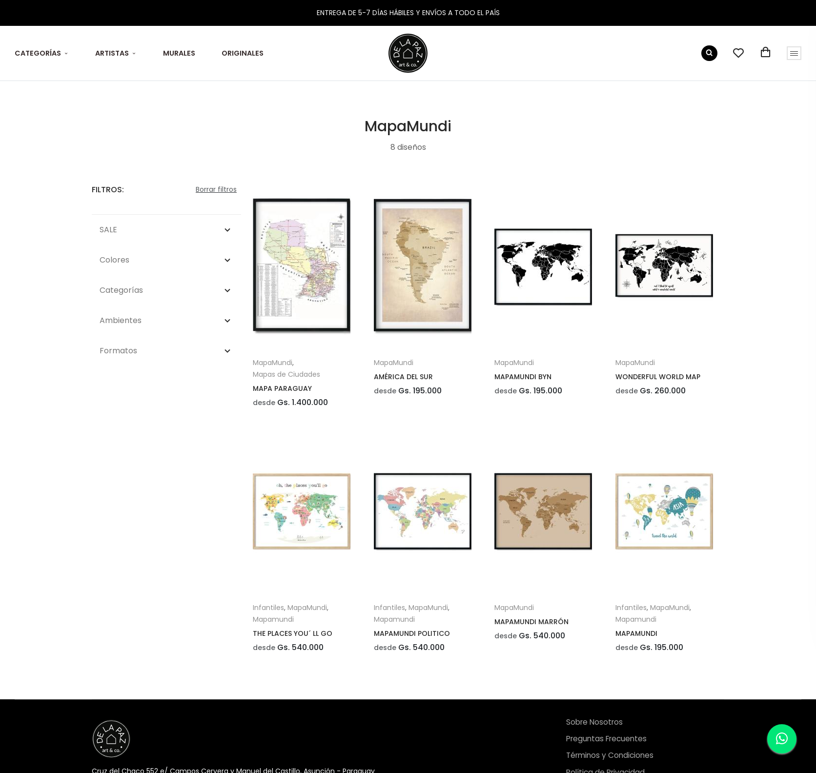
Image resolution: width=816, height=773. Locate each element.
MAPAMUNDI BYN (522, 376)
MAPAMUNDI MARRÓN (531, 624)
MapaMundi (272, 363)
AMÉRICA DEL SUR (403, 376)
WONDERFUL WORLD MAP (657, 376)
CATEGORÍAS (38, 53)
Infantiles (268, 610)
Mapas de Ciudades (286, 374)
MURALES (179, 53)
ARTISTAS (112, 53)
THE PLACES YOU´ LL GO (292, 635)
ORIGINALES (243, 53)
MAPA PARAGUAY (282, 388)
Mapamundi (273, 622)
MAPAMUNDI (636, 635)
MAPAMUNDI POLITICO (412, 635)
